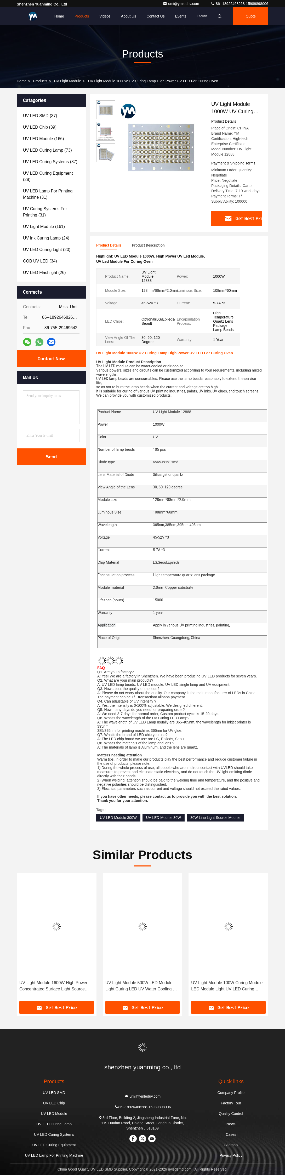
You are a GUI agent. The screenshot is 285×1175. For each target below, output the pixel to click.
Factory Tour (231, 1103)
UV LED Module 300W (118, 817)
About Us (128, 16)
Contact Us (155, 16)
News (231, 1124)
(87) (50, 161)
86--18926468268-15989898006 (239, 4)
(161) (44, 226)
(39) (39, 127)
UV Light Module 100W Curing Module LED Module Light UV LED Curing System (227, 986)
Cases (231, 1134)
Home (59, 16)
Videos (105, 16)
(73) (47, 150)
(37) (40, 115)
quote (251, 16)
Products (82, 16)
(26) (44, 272)
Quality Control (231, 1113)
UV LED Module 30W (163, 817)
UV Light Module (67, 81)
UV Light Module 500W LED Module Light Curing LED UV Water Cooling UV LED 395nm (142, 986)
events (180, 16)
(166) (43, 138)
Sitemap (231, 1145)
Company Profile (231, 1093)
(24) (46, 238)
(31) (47, 194)
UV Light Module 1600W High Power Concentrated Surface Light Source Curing (53, 986)
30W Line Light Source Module (215, 817)
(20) (46, 249)
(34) (40, 261)
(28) (48, 176)
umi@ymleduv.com (181, 4)
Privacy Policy (231, 1155)
